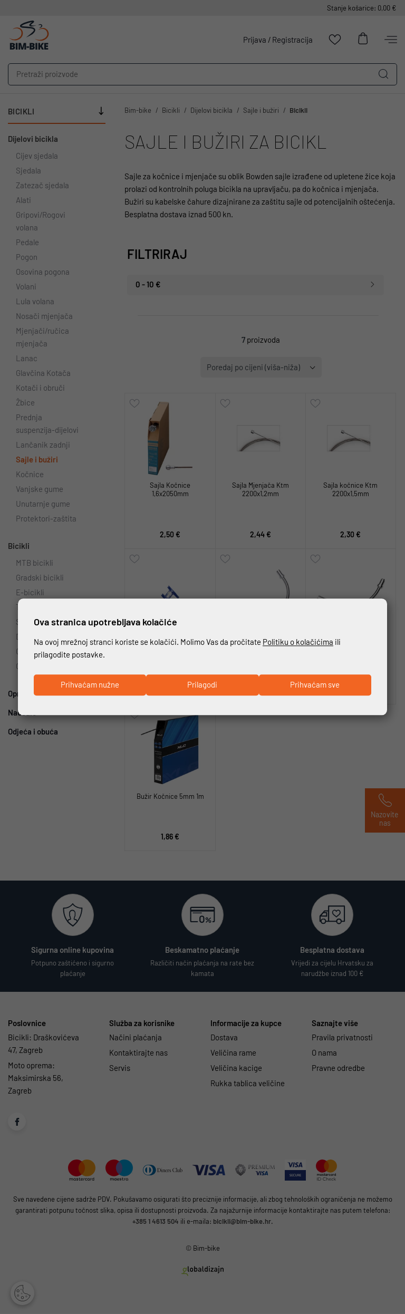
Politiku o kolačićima (298, 641)
